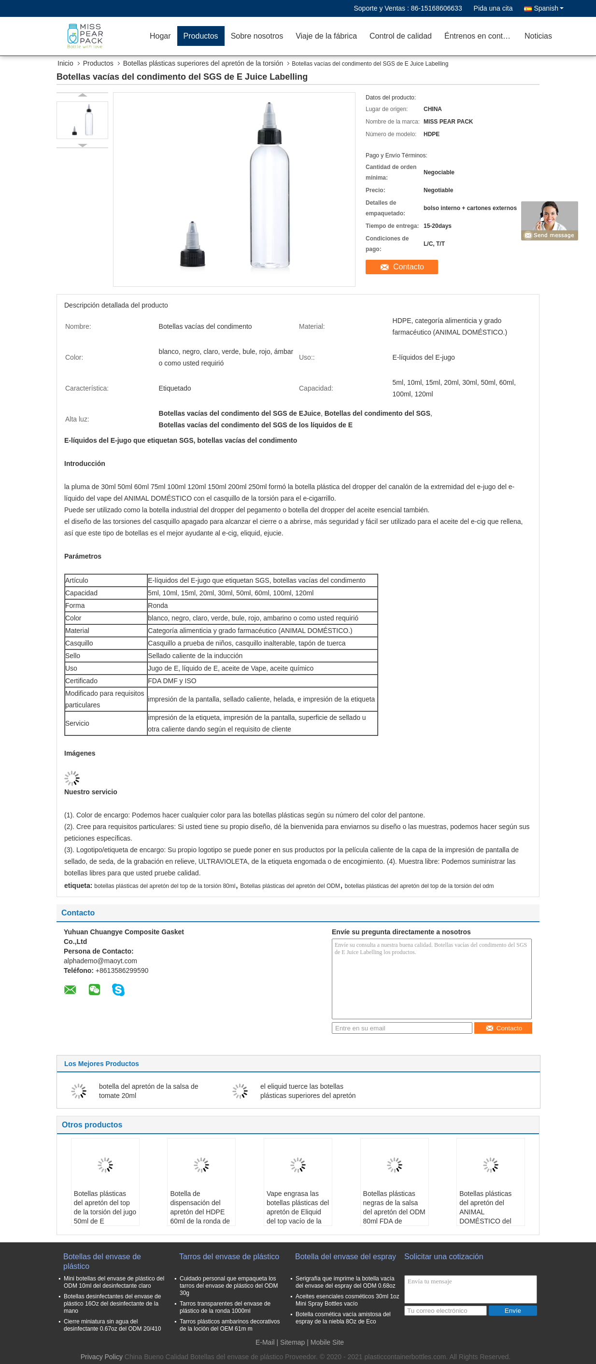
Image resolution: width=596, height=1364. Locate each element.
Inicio (65, 63)
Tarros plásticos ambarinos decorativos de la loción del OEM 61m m (230, 1325)
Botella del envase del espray (345, 1256)
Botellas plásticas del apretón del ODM (290, 886)
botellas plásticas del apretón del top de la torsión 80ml (164, 886)
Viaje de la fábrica (326, 36)
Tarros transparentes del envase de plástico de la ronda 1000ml (225, 1307)
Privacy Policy (102, 1357)
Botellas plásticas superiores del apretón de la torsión (203, 63)
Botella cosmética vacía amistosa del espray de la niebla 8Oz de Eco (343, 1318)
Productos (201, 36)
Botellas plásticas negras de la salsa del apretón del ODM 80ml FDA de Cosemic (394, 1212)
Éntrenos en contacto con (481, 36)
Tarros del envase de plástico (229, 1256)
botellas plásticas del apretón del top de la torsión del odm (419, 886)
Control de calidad (400, 36)
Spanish (549, 8)
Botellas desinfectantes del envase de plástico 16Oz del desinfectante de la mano (112, 1303)
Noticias (538, 36)
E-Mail (265, 1342)
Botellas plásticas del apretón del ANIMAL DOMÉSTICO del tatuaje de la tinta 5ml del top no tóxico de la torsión (490, 1221)
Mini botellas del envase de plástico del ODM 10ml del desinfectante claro (114, 1282)
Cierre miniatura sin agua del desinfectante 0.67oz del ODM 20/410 (112, 1325)
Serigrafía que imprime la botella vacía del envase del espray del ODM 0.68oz (346, 1282)
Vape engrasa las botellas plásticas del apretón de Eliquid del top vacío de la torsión (298, 1212)
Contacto (408, 267)
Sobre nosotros (257, 36)
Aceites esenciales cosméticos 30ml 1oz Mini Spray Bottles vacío (347, 1300)
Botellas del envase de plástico (102, 1261)
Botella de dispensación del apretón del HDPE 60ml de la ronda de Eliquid (200, 1212)
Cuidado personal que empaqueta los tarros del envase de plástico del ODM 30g (229, 1285)
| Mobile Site (325, 1342)
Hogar (160, 36)
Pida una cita (493, 8)
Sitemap (292, 1342)
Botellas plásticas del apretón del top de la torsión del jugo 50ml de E (105, 1207)
